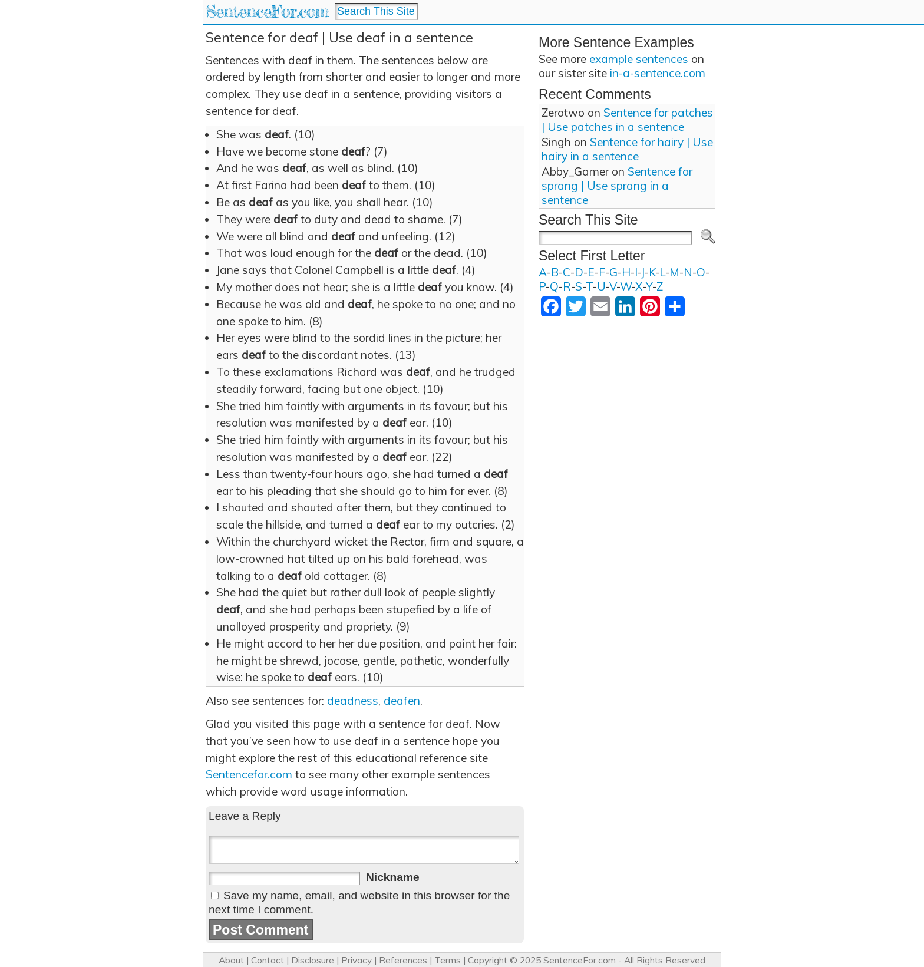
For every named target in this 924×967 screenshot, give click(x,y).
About (231, 960)
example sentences (638, 59)
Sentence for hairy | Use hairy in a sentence (627, 149)
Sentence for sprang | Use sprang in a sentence (617, 185)
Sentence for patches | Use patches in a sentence (627, 119)
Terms (447, 960)
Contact (267, 960)
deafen (402, 701)
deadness (352, 701)
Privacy (356, 960)
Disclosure (312, 960)
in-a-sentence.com (657, 73)
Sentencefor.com (249, 774)
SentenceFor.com (267, 11)
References (403, 960)
